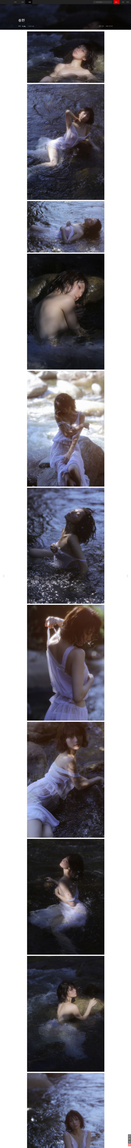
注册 (123, 2)
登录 (128, 2)
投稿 (116, 2)
